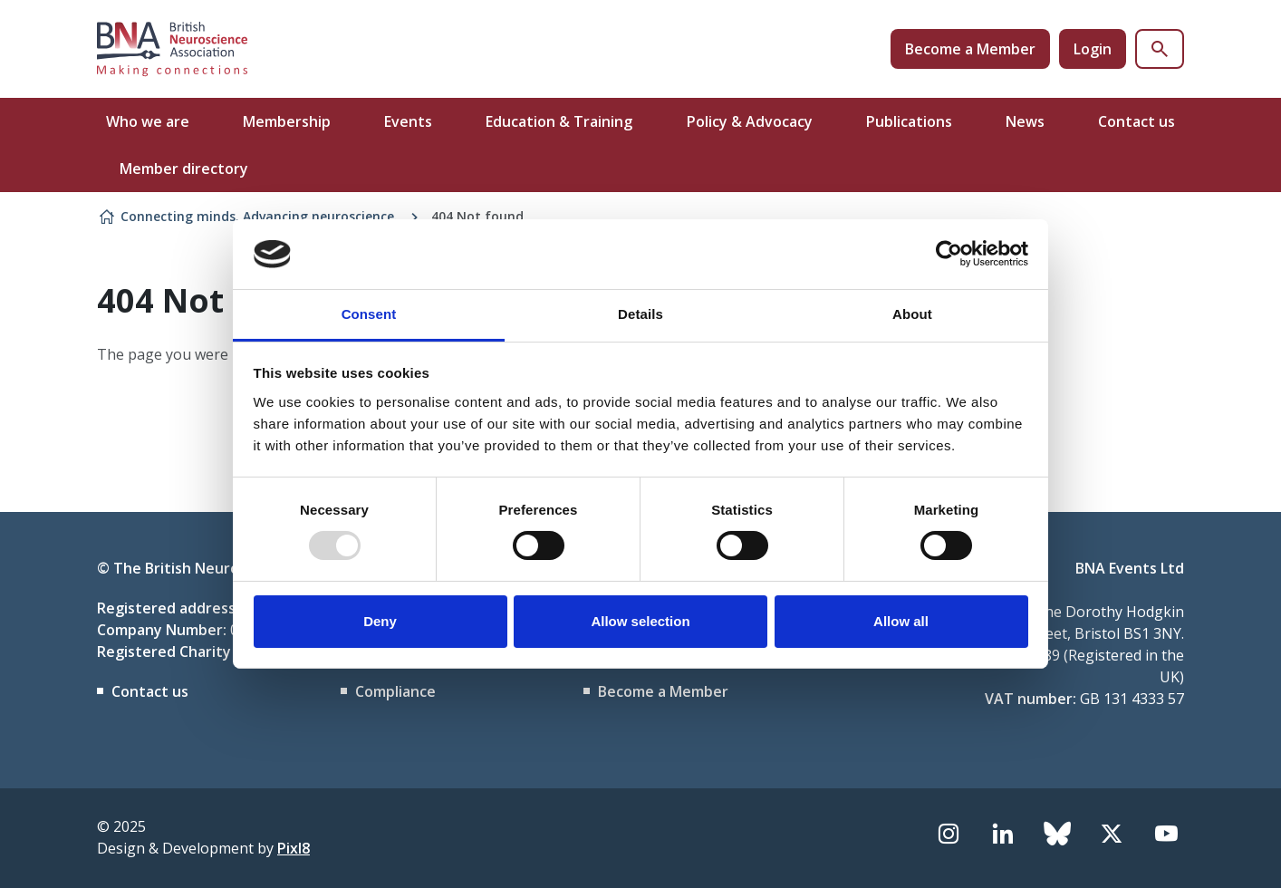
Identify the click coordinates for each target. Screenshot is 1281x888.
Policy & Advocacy (750, 121)
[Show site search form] (1159, 49)
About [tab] (912, 314)
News (1025, 121)
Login (1093, 49)
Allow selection (640, 621)
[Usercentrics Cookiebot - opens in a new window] (949, 253)
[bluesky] (1057, 834)
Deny (380, 621)
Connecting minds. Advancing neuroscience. (259, 216)
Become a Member (970, 49)
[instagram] (948, 834)
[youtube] (1166, 834)
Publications (909, 121)
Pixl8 (293, 848)
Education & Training (559, 121)
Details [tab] (640, 314)
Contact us (1136, 121)
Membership (287, 121)
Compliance (395, 691)
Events (408, 121)
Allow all (901, 621)
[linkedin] (1003, 834)
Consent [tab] (369, 314)
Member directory (184, 169)
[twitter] (1111, 834)
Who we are (147, 121)
